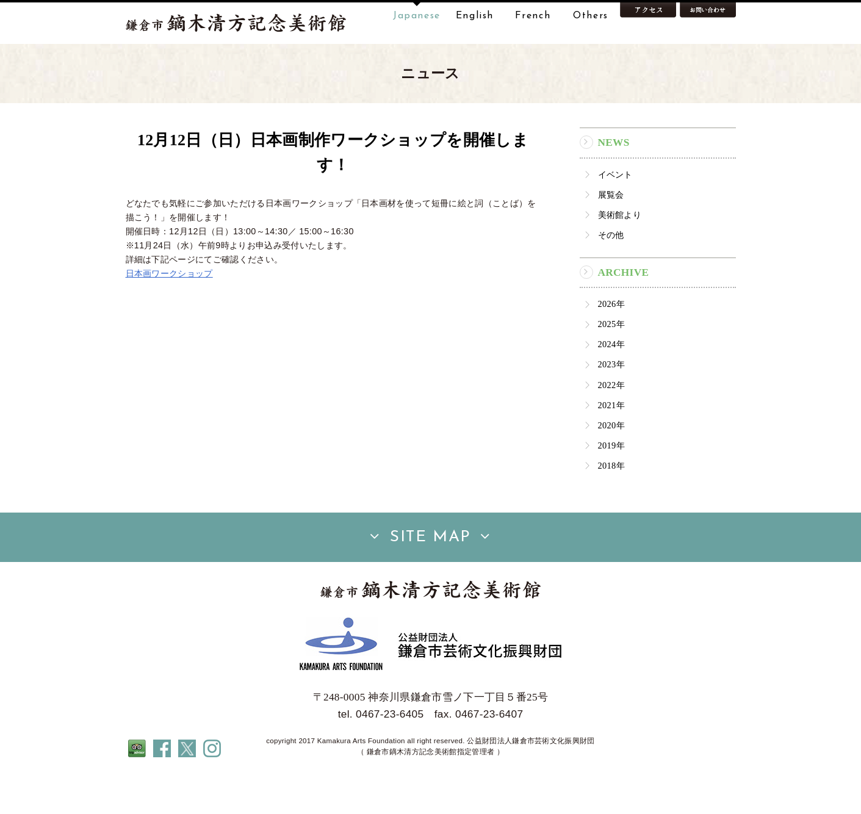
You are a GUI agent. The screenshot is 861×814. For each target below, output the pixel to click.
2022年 (611, 423)
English (475, 16)
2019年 (611, 484)
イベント (615, 213)
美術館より (620, 253)
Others (590, 16)
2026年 (611, 342)
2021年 (611, 443)
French (533, 16)
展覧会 (611, 233)
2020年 (611, 464)
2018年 (611, 504)
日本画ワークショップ (169, 312)
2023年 (611, 403)
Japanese (417, 16)
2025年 (611, 362)
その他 (611, 273)
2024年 (611, 382)
